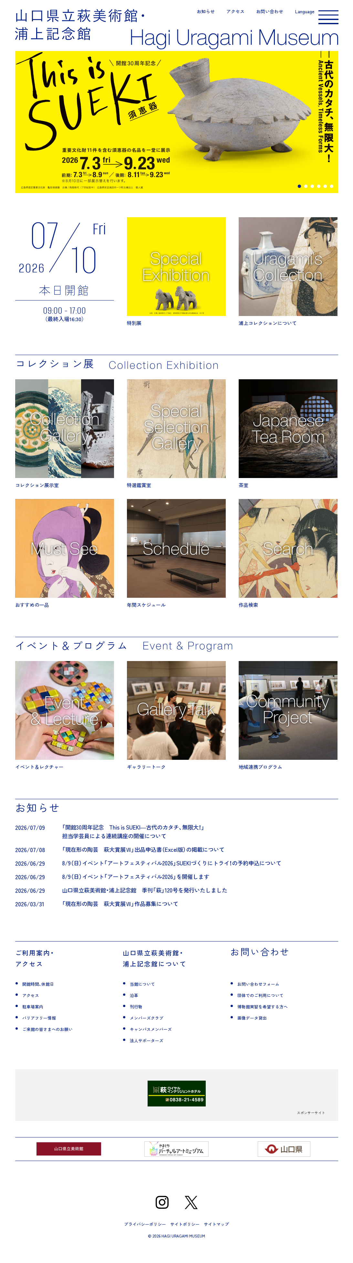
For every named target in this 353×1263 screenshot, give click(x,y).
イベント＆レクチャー (64, 725)
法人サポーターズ (153, 1055)
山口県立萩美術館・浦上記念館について (167, 973)
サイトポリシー (185, 1240)
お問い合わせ (259, 12)
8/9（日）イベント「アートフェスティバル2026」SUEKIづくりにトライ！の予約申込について (178, 873)
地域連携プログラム (288, 725)
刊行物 (138, 1021)
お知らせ (195, 12)
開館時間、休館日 (44, 998)
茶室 (288, 443)
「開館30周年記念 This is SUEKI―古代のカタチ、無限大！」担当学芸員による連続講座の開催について (137, 841)
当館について (147, 998)
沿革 (135, 1010)
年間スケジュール (176, 563)
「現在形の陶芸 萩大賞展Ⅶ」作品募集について (123, 913)
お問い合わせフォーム (266, 998)
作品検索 (288, 563)
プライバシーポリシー (145, 1240)
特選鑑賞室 (176, 443)
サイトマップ (216, 1240)
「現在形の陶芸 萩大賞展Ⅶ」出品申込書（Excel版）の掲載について (147, 859)
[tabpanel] (176, 132)
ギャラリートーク (176, 725)
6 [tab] (331, 196)
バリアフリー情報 (45, 1032)
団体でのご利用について (269, 1010)
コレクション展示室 (64, 443)
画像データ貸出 (257, 1032)
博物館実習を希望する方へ (272, 1021)
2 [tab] (306, 196)
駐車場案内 (36, 1021)
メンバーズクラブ (153, 1032)
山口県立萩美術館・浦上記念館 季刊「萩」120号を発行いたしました (149, 900)
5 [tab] (325, 196)
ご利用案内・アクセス (42, 973)
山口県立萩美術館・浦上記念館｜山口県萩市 (79, 25)
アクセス (225, 12)
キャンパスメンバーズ (159, 1044)
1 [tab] (299, 196)
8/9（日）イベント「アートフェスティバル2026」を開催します (139, 886)
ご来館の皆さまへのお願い (57, 1044)
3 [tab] (312, 196)
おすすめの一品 (64, 563)
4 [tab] (319, 196)
